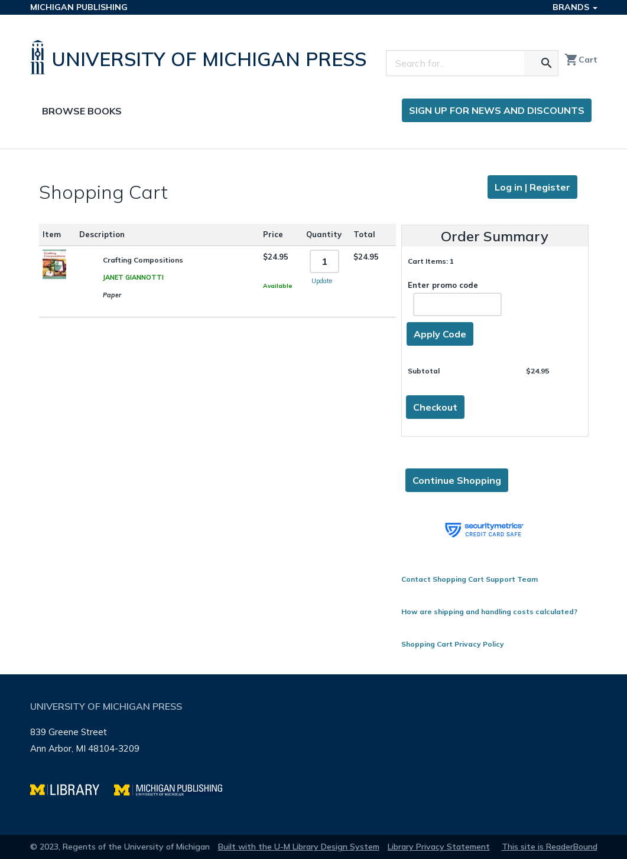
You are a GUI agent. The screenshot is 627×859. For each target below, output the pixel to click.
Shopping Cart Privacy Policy (452, 644)
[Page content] (313, 411)
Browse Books (82, 111)
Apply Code (440, 334)
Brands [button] (575, 7)
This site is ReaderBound (549, 846)
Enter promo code (455, 298)
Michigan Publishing (79, 7)
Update (321, 281)
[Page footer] (313, 754)
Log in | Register (532, 187)
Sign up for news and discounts (496, 110)
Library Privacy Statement (439, 846)
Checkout (435, 407)
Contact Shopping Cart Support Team (469, 579)
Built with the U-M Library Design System (298, 846)
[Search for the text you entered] (546, 63)
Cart (580, 60)
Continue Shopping (456, 480)
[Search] (455, 63)
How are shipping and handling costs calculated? (489, 611)
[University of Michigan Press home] (201, 57)
